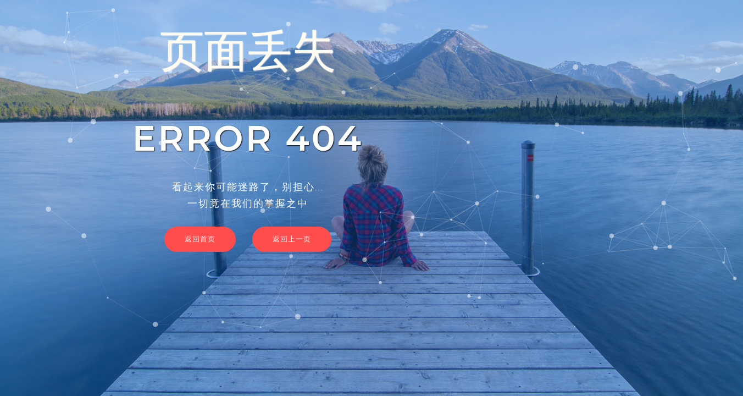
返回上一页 (292, 238)
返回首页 (200, 238)
